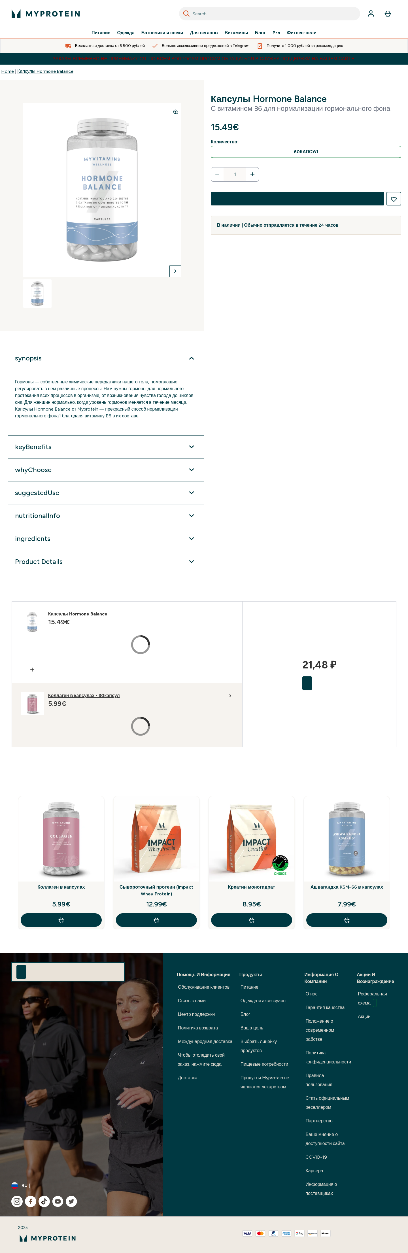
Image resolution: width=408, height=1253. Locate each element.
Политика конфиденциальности (328, 1057)
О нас (311, 994)
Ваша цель (252, 1028)
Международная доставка (205, 1041)
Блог (260, 33)
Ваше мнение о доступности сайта (325, 1139)
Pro (276, 33)
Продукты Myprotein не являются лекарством (265, 1082)
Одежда (126, 33)
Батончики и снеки (162, 33)
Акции (364, 1016)
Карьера (314, 1170)
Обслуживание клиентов (204, 987)
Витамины (236, 33)
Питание (101, 33)
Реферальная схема (372, 999)
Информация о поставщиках (321, 1189)
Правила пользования (318, 1080)
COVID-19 (316, 1157)
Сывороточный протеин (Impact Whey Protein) (156, 890)
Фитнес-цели (301, 33)
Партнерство (318, 1121)
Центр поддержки (196, 1014)
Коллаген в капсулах (61, 887)
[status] (235, 174)
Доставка (187, 1077)
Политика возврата (198, 1028)
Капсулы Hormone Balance (45, 71)
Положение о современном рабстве (319, 1030)
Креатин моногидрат (251, 887)
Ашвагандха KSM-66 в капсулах (347, 887)
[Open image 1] (37, 293)
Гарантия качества (325, 1007)
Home (7, 71)
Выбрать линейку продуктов (259, 1046)
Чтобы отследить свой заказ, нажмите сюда (201, 1059)
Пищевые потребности (264, 1064)
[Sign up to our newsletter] (21, 972)
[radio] (306, 152)
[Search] (186, 13)
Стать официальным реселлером (327, 1102)
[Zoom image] (175, 111)
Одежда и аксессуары (263, 1000)
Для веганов (204, 33)
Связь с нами (192, 1000)
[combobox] (269, 13)
